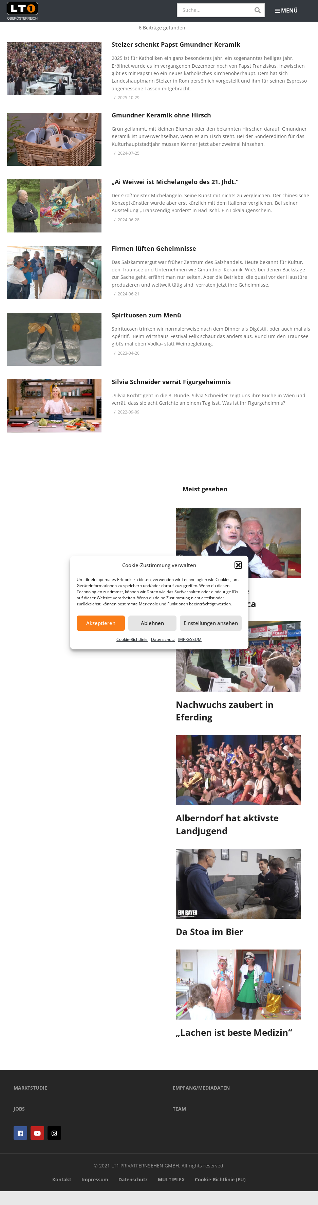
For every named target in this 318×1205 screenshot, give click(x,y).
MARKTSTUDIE (30, 1101)
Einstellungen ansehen (211, 623)
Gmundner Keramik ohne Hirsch (161, 115)
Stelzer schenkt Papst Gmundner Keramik (176, 44)
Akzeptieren (100, 623)
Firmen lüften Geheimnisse (154, 248)
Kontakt (61, 1193)
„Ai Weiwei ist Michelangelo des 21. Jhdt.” (175, 182)
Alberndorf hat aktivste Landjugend (227, 824)
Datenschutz (163, 639)
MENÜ (286, 10)
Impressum (94, 1193)
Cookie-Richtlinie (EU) (220, 1193)
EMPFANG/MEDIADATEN (201, 1101)
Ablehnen (152, 623)
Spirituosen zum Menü (146, 315)
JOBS (19, 1122)
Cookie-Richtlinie (132, 639)
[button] (238, 565)
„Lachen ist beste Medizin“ (234, 1032)
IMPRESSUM (190, 639)
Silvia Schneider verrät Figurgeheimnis (171, 382)
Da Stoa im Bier (210, 931)
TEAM (179, 1122)
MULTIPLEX (171, 1193)
